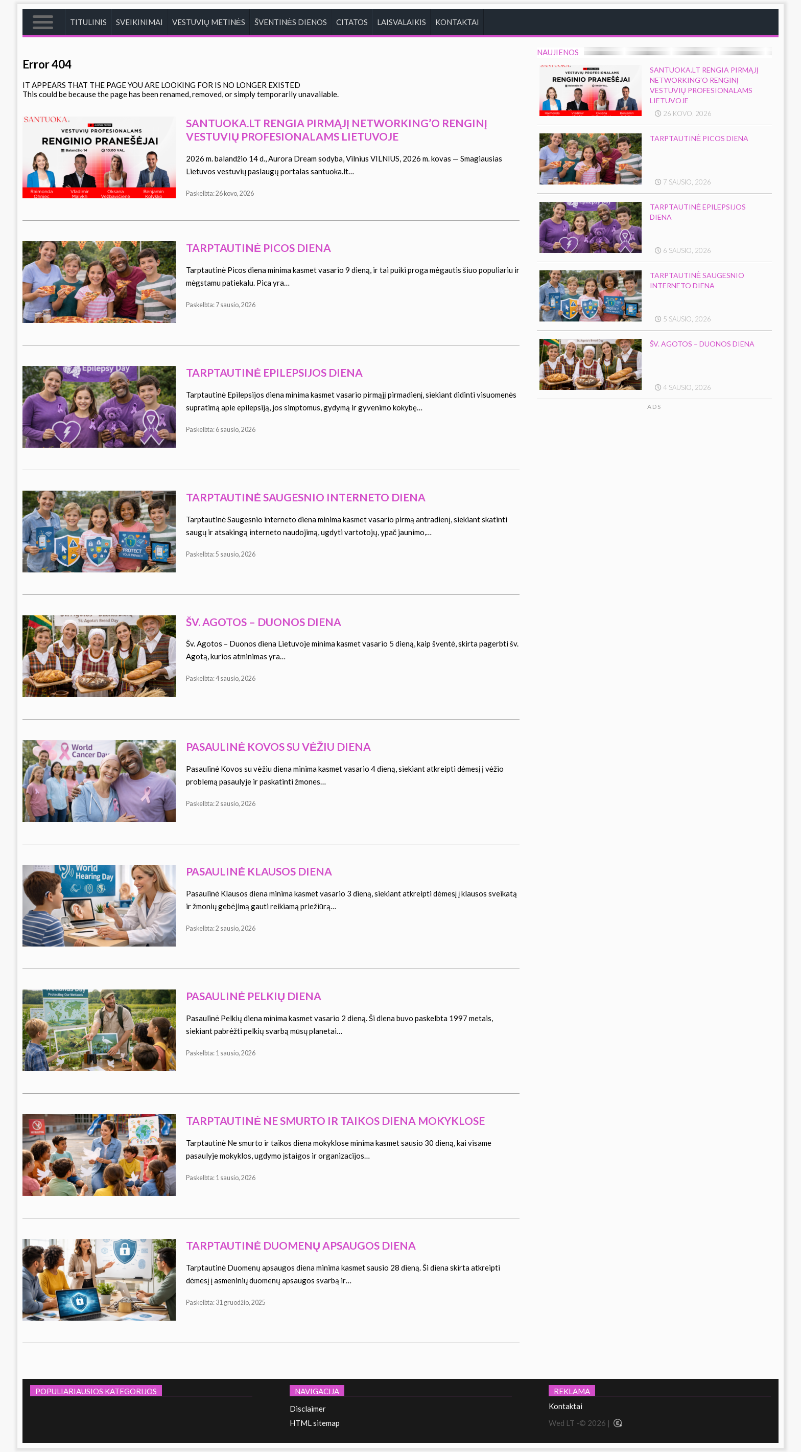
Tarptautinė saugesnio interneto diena (306, 497)
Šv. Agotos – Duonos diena (263, 621)
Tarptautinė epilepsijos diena (274, 372)
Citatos (352, 22)
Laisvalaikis (401, 22)
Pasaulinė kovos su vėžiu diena (278, 746)
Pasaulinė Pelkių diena (253, 995)
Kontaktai (457, 22)
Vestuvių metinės (208, 22)
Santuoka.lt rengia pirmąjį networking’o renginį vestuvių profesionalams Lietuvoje (336, 130)
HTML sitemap (315, 1422)
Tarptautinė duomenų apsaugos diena (301, 1245)
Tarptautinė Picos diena (258, 247)
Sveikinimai (139, 22)
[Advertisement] (693, 508)
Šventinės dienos (290, 22)
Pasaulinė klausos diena (259, 871)
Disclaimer (308, 1408)
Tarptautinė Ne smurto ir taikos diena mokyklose (335, 1120)
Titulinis (88, 22)
